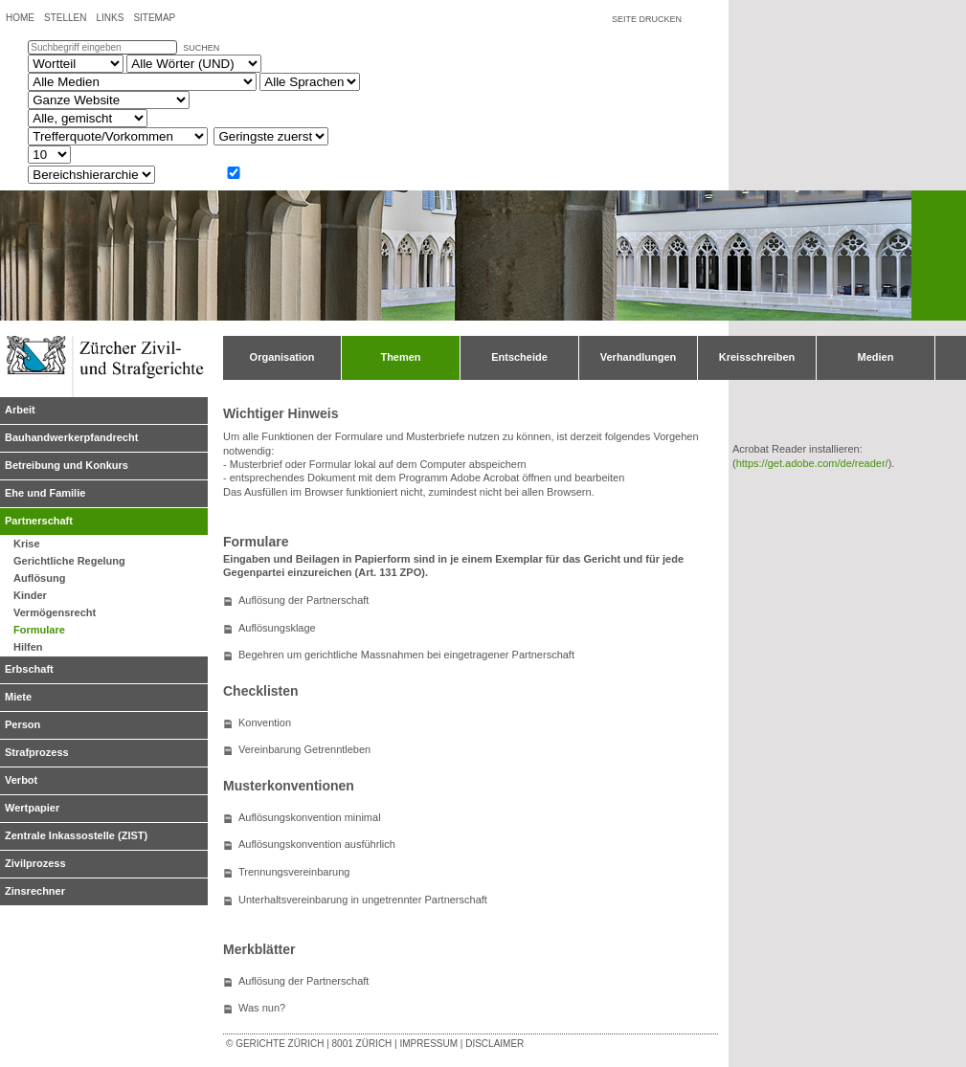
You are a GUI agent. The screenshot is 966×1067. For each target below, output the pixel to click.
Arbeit (20, 409)
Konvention (264, 722)
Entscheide (519, 357)
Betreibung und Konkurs (66, 465)
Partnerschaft (39, 520)
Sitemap (154, 17)
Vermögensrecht (54, 612)
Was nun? (261, 1007)
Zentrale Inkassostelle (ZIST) (76, 835)
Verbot (21, 780)
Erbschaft (29, 669)
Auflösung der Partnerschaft (303, 600)
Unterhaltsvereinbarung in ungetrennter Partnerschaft (362, 899)
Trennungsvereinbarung (293, 872)
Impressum (428, 1043)
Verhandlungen (638, 357)
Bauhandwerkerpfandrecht (71, 437)
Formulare (39, 629)
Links (110, 17)
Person (22, 724)
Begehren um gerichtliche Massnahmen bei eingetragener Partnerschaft (406, 654)
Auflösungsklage (277, 628)
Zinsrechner (35, 891)
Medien (876, 357)
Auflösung (39, 578)
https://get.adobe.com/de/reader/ (812, 463)
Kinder (30, 595)
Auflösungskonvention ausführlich (316, 844)
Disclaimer (494, 1043)
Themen (400, 357)
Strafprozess (37, 752)
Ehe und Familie (45, 493)
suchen (201, 48)
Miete (18, 696)
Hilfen (28, 647)
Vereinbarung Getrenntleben (304, 749)
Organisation (282, 357)
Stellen (65, 17)
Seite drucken (647, 19)
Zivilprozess (35, 863)
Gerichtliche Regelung (69, 561)
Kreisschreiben (757, 357)
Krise (26, 543)
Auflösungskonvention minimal (309, 817)
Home (20, 17)
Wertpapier (32, 807)
